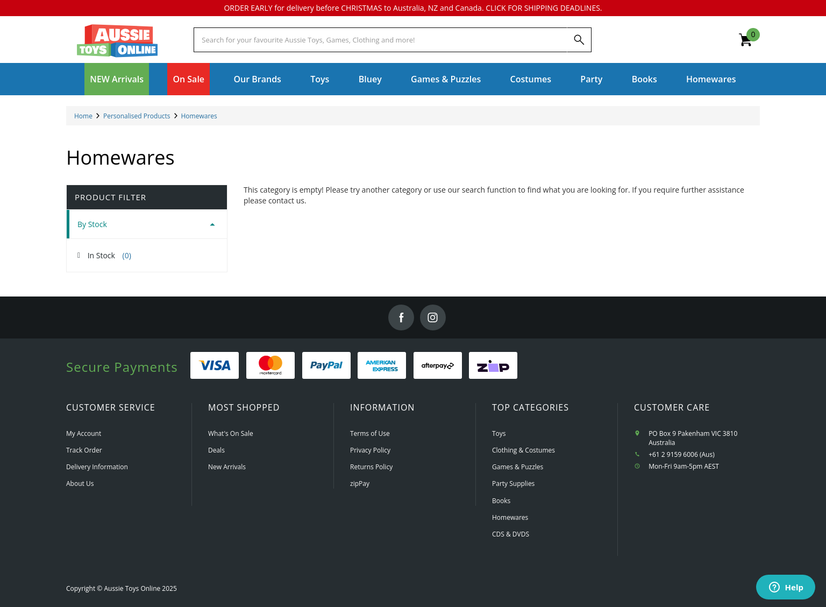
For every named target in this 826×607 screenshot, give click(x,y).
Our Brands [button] (257, 79)
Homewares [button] (711, 79)
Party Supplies (513, 483)
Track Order (84, 450)
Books (644, 79)
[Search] (579, 39)
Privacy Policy (370, 450)
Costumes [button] (530, 79)
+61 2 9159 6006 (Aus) (682, 454)
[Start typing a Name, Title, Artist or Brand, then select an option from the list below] (380, 39)
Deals (216, 450)
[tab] (147, 224)
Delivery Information (97, 466)
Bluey (370, 79)
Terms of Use (370, 433)
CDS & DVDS (510, 534)
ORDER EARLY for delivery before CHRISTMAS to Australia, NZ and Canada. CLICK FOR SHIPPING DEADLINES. (413, 8)
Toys (499, 433)
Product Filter (110, 197)
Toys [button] (319, 79)
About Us (80, 483)
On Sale (188, 79)
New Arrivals (227, 466)
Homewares (510, 517)
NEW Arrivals (117, 79)
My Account (83, 433)
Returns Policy (371, 466)
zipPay (359, 483)
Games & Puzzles (517, 466)
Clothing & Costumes (523, 450)
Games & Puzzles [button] (446, 79)
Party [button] (591, 79)
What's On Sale (230, 433)
